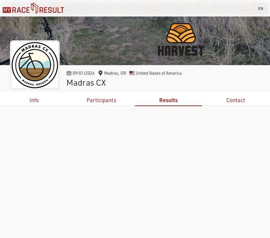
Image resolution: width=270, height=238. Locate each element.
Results (168, 100)
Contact (235, 100)
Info (34, 100)
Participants (101, 100)
